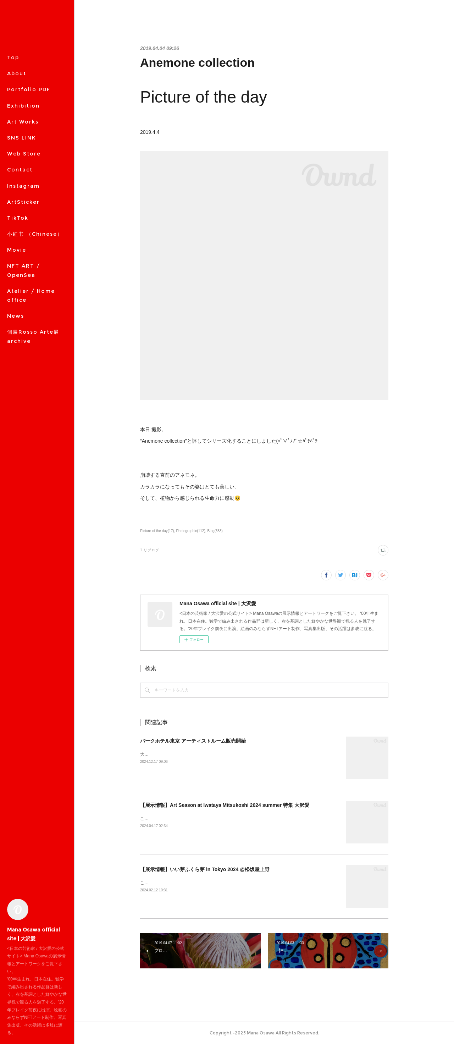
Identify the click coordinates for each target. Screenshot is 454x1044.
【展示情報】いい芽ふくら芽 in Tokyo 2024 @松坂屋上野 (205, 869)
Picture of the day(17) (157, 531)
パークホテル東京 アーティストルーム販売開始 (193, 741)
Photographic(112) (190, 531)
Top (13, 57)
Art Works (23, 122)
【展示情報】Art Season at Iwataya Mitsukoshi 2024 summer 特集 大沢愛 (224, 805)
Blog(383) (215, 531)
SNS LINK (21, 138)
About (16, 73)
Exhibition (23, 106)
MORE (16, 154)
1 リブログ (149, 550)
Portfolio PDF (28, 89)
